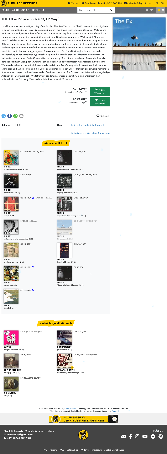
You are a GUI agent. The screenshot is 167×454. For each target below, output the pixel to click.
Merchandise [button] (20, 10)
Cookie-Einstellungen (114, 450)
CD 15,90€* (25, 151)
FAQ (45, 450)
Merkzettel (102, 116)
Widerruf (84, 450)
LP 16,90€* (25, 174)
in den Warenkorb (99, 91)
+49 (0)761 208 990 (17, 438)
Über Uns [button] (38, 10)
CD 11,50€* (26, 290)
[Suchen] (112, 10)
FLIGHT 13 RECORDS (19, 3)
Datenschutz (72, 450)
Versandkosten (72, 408)
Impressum (97, 450)
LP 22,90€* (91, 221)
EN (162, 3)
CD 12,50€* (79, 174)
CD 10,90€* (26, 267)
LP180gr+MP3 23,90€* (31, 378)
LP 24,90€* (38, 151)
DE (157, 3)
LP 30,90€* (91, 354)
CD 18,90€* (79, 354)
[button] (3, 116)
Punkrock (99, 125)
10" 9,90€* (25, 354)
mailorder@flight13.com (18, 434)
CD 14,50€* (79, 221)
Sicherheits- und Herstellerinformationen (90, 133)
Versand (115, 411)
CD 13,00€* (79, 267)
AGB (62, 450)
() (160, 10)
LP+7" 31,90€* (81, 331)
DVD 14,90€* (80, 244)
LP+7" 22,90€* (81, 197)
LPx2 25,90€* (80, 151)
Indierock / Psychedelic (82, 125)
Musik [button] (5, 10)
